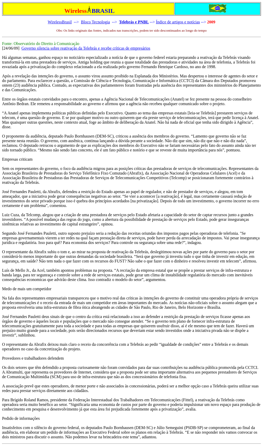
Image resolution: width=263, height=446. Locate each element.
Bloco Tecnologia (95, 22)
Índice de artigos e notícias (178, 22)
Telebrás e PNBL (134, 22)
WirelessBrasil (60, 22)
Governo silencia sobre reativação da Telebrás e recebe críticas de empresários (86, 48)
